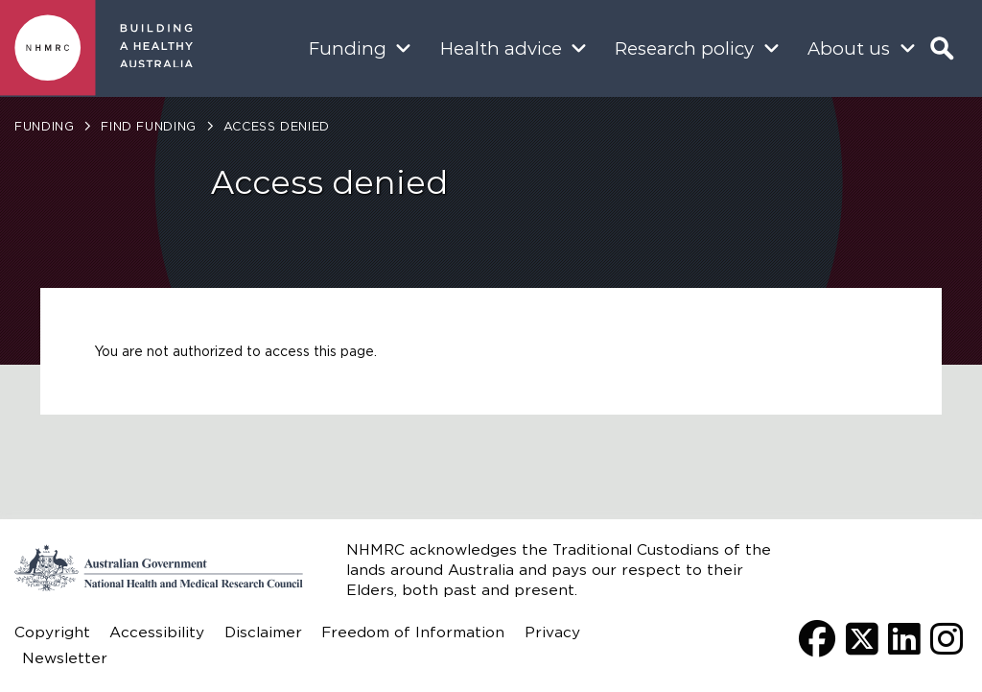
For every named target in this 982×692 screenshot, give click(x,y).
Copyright (52, 632)
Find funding (149, 126)
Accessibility (156, 632)
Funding (347, 48)
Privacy (552, 632)
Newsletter (64, 658)
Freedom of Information (412, 632)
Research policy (684, 48)
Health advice (501, 48)
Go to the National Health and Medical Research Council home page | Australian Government (158, 568)
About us (848, 48)
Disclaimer (263, 632)
